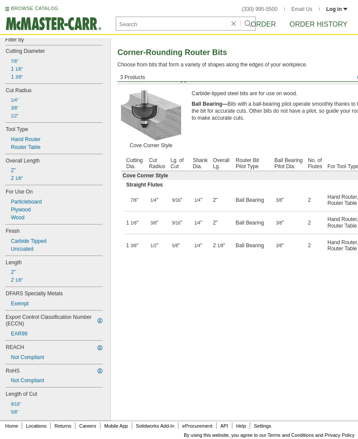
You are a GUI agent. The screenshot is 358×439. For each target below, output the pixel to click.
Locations (36, 426)
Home (11, 426)
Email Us (301, 9)
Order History (318, 24)
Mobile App (116, 426)
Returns (63, 426)
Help (241, 426)
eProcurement (197, 426)
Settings (262, 426)
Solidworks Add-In (155, 426)
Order (263, 24)
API (224, 426)
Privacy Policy (340, 435)
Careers (87, 426)
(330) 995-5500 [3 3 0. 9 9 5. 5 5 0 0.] (260, 9)
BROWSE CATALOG (34, 8)
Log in (337, 9)
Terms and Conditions (291, 435)
